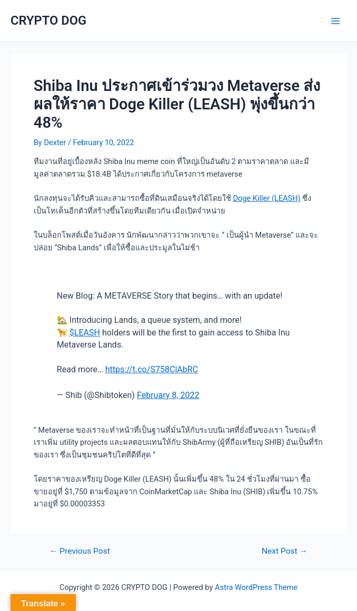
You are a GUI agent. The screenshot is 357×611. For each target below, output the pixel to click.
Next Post (285, 551)
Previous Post (79, 551)
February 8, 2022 (168, 395)
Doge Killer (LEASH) (266, 198)
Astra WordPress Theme (256, 587)
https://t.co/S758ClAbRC (151, 369)
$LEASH (85, 333)
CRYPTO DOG (48, 20)
